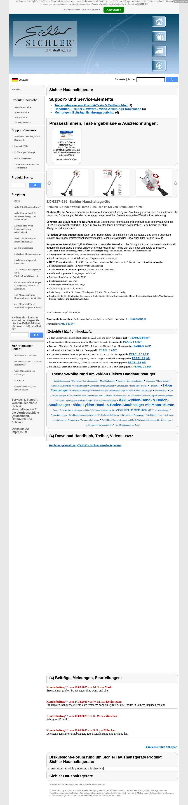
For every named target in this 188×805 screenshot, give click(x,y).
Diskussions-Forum (23, 158)
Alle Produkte (20, 117)
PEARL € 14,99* (140, 337)
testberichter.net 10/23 (66, 159)
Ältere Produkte (21, 112)
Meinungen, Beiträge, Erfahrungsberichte (84, 112)
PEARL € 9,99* (142, 345)
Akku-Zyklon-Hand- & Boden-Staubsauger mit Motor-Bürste (25, 216)
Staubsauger (138, 318)
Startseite (120, 79)
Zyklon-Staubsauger (23, 248)
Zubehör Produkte (22, 122)
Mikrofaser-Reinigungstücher (28, 254)
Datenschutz (141, 4)
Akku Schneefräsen (25, 355)
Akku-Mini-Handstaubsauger (28, 207)
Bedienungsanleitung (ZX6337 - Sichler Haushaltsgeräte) (85, 445)
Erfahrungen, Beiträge (24, 152)
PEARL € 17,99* (139, 354)
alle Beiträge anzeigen (163, 746)
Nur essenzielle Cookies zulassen (81, 9)
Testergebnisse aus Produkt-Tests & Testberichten (91, 105)
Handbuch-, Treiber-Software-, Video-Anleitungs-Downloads (98, 109)
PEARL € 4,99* (108, 349)
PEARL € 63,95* (66, 323)
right (175, 183)
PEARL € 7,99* (142, 366)
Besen (17, 201)
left (49, 183)
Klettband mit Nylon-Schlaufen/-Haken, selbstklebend (24, 229)
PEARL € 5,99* (132, 341)
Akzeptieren (114, 9)
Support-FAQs (21, 146)
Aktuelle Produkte (22, 107)
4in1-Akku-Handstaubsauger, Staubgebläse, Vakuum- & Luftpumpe (27, 285)
